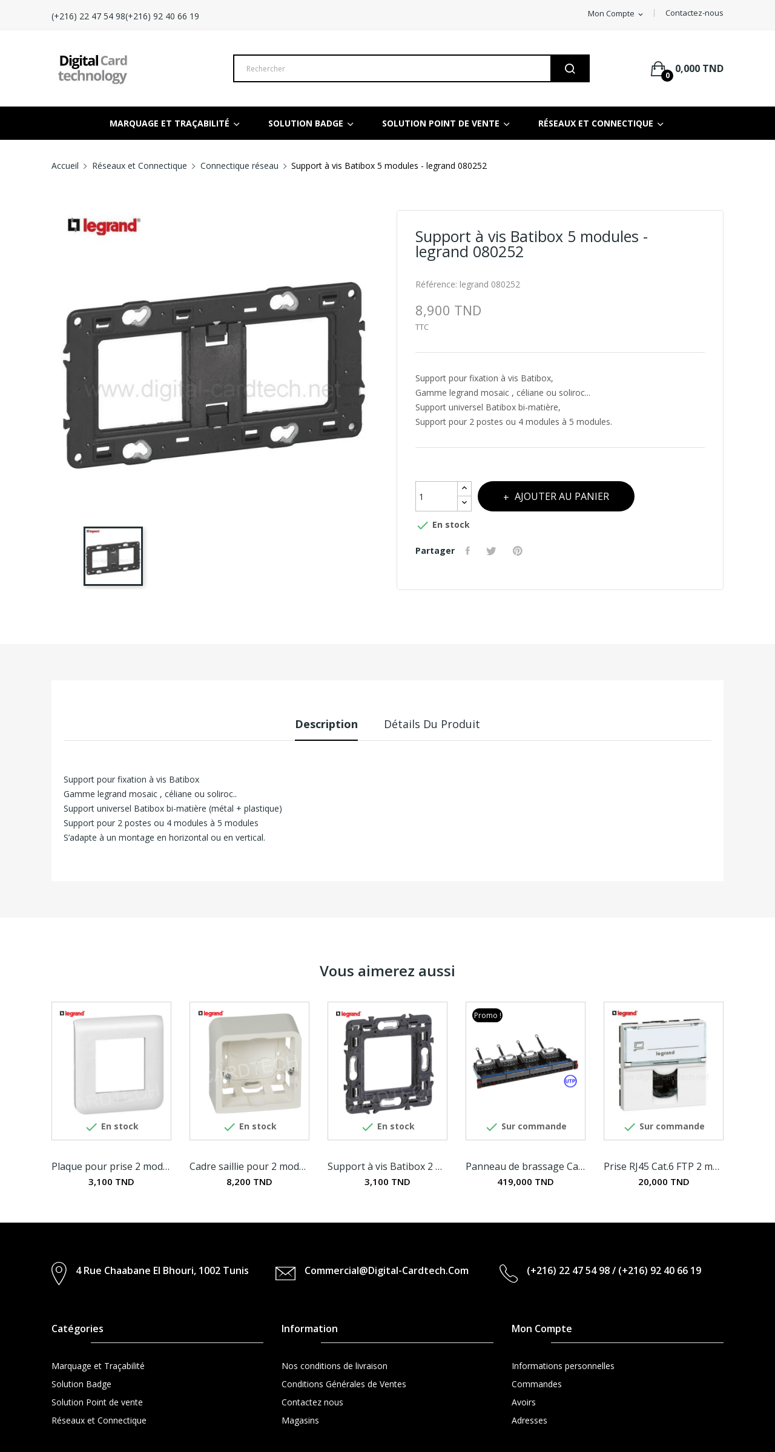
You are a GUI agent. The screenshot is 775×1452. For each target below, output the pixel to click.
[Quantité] (436, 496)
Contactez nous (312, 1402)
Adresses (529, 1420)
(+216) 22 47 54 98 (159, 16)
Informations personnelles (563, 1366)
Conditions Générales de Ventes (344, 1384)
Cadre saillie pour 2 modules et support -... (249, 1166)
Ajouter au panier (571, 496)
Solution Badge (81, 1384)
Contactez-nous (694, 12)
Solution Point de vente (97, 1402)
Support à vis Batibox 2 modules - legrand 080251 (387, 1166)
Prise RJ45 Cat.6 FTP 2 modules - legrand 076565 (664, 1166)
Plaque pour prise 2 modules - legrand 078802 (111, 1166)
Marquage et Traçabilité (98, 1366)
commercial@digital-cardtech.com (387, 1270)
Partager (470, 551)
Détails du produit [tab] (439, 724)
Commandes (537, 1384)
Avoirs (524, 1402)
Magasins (300, 1420)
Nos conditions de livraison (335, 1366)
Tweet (496, 551)
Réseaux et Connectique (99, 1420)
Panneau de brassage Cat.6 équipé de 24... (525, 1166)
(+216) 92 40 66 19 (242, 16)
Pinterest (524, 551)
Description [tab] (320, 724)
